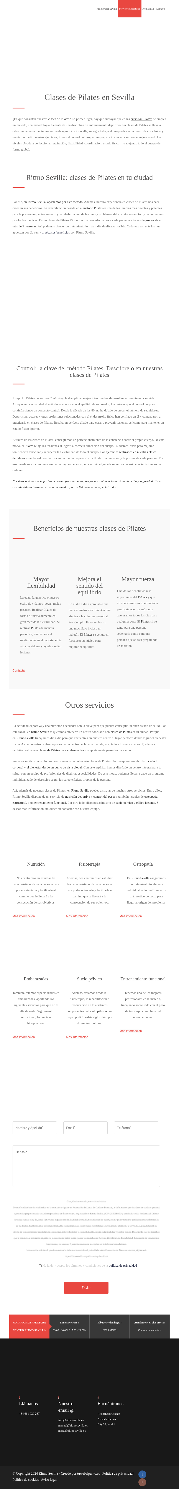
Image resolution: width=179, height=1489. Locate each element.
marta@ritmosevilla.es (71, 1429)
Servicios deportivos (129, 8)
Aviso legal (49, 1478)
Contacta (19, 669)
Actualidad (148, 8)
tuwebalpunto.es (88, 1472)
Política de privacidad (117, 1472)
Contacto (160, 8)
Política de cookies (26, 1478)
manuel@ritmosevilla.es (72, 1424)
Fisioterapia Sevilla (107, 8)
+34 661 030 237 (28, 1412)
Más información (24, 914)
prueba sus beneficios (56, 231)
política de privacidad (123, 1264)
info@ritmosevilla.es (70, 1418)
